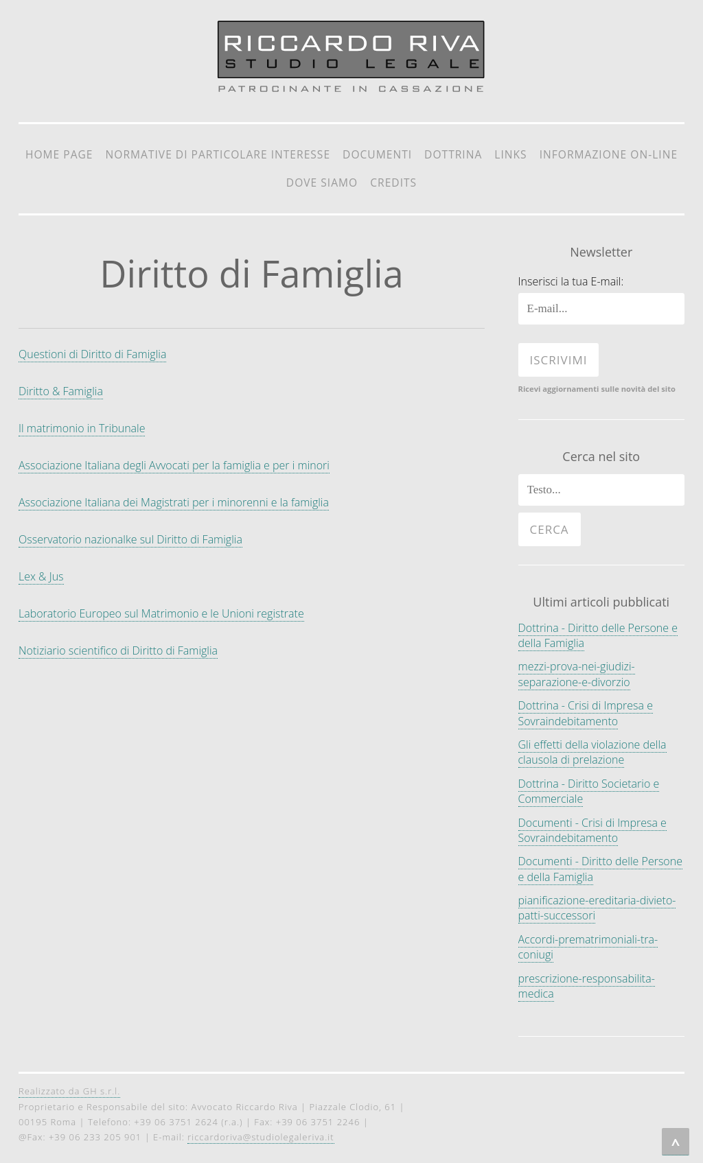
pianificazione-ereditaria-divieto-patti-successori (597, 908)
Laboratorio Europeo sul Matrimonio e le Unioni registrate (161, 613)
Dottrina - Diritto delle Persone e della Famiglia (598, 635)
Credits (393, 182)
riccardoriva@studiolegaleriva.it (260, 1137)
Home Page (59, 154)
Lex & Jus (41, 576)
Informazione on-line (609, 154)
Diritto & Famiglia (61, 391)
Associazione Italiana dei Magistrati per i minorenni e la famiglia (174, 502)
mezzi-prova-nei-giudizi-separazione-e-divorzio (576, 674)
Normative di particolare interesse (218, 154)
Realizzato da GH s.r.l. (69, 1091)
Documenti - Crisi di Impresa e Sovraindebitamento (592, 830)
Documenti (377, 154)
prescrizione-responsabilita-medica (586, 986)
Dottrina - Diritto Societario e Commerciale (589, 791)
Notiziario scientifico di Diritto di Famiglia (118, 650)
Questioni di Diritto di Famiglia (92, 354)
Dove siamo (322, 182)
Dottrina (453, 154)
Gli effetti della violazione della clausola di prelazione (592, 752)
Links (510, 154)
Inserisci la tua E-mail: (571, 281)
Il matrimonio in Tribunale (82, 428)
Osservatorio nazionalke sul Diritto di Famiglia (130, 539)
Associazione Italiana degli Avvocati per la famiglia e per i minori (174, 465)
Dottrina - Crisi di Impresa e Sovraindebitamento (585, 713)
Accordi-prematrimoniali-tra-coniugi (588, 947)
